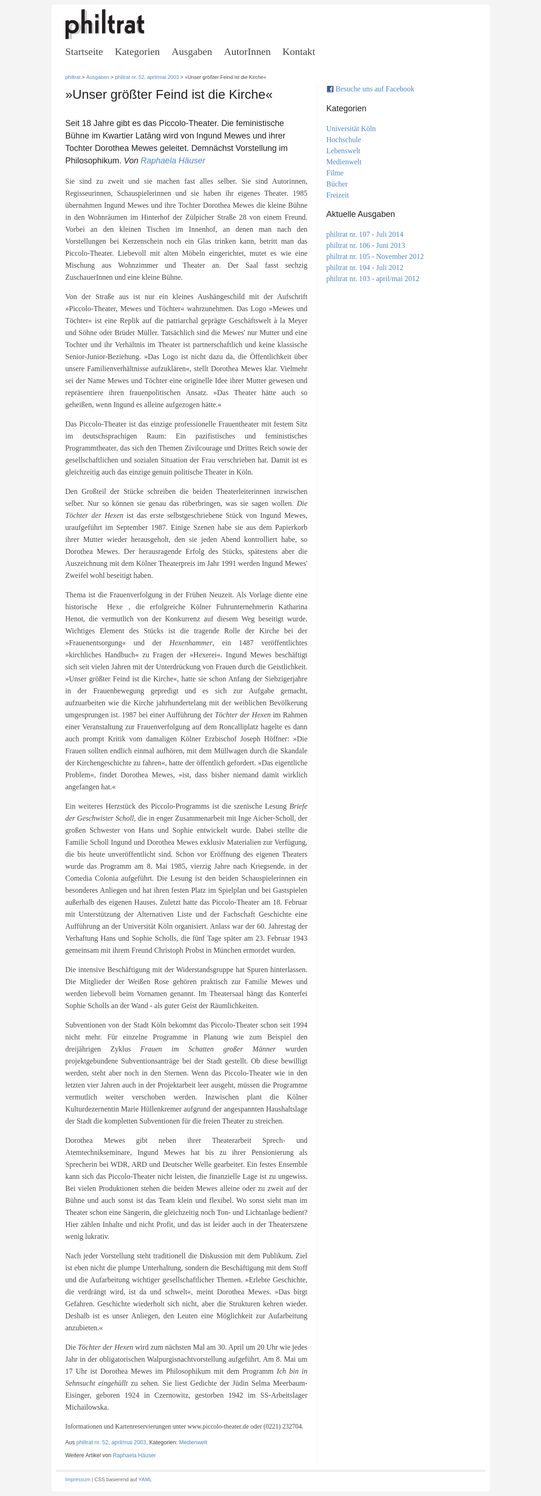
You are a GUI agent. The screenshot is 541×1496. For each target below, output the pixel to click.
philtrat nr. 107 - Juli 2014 (365, 234)
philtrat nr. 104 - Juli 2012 (365, 267)
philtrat (73, 77)
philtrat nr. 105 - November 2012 (375, 256)
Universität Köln (351, 128)
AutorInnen (247, 51)
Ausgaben (192, 51)
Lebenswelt (344, 151)
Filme (335, 173)
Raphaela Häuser (173, 160)
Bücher (337, 184)
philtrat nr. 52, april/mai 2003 (147, 77)
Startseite (84, 51)
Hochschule (344, 140)
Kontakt (299, 51)
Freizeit (338, 195)
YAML (145, 1479)
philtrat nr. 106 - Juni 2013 (366, 245)
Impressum (77, 1479)
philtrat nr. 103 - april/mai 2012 (373, 278)
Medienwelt (193, 1442)
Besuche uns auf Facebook (375, 89)
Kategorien (137, 51)
